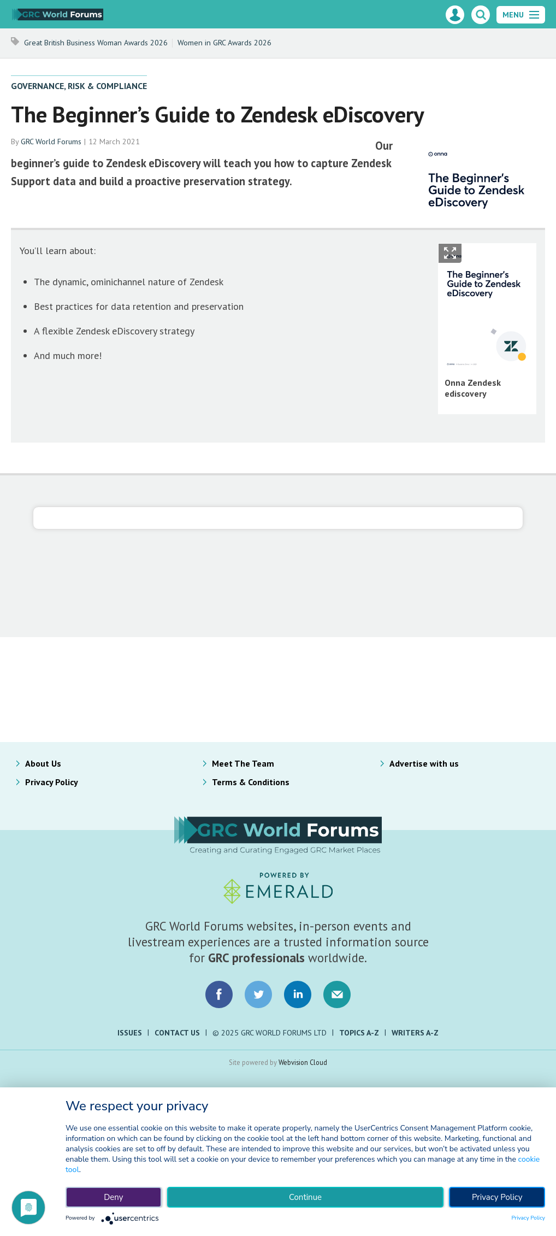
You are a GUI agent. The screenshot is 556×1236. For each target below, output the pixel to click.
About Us (43, 763)
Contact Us (177, 1033)
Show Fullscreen (450, 253)
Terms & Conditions (250, 781)
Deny (113, 1197)
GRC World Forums (51, 141)
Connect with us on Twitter (258, 994)
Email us (337, 994)
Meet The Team (243, 763)
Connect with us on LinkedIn (297, 994)
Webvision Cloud (303, 1062)
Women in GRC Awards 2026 (224, 43)
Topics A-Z (359, 1033)
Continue (305, 1197)
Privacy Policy (51, 781)
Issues (129, 1033)
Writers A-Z (415, 1033)
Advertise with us (424, 763)
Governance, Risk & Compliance (79, 85)
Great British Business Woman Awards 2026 (96, 43)
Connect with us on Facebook (219, 994)
